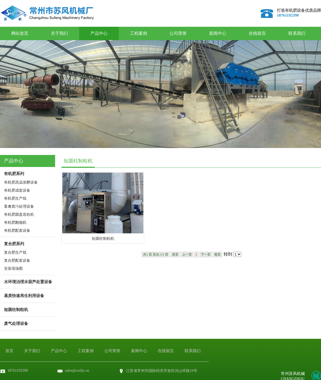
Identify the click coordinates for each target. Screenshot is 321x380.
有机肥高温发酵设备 (21, 182)
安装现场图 (13, 269)
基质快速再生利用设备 (24, 296)
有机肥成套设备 (17, 190)
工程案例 (138, 33)
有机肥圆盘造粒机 (19, 214)
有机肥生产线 (15, 198)
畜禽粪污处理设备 (19, 206)
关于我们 (59, 33)
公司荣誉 (178, 33)
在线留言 (257, 33)
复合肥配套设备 (17, 261)
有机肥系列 (14, 174)
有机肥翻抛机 (15, 223)
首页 (9, 351)
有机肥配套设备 (17, 231)
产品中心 (99, 33)
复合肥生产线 (15, 252)
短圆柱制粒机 (16, 309)
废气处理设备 (16, 323)
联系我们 (296, 33)
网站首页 (19, 33)
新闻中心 (217, 33)
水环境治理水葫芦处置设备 (28, 282)
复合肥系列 (14, 244)
